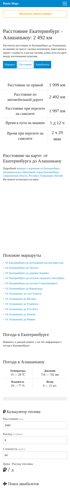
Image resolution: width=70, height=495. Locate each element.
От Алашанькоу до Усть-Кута (21, 309)
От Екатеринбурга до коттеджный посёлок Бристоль (34, 262)
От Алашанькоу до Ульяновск (21, 304)
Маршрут (10, 64)
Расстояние (25, 64)
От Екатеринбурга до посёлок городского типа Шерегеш (36, 278)
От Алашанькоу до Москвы (20, 298)
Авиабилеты (42, 64)
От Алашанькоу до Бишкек (20, 319)
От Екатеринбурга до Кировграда (23, 288)
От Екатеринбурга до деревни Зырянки (27, 273)
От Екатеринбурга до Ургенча (21, 267)
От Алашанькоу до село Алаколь (23, 293)
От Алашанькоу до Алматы (20, 314)
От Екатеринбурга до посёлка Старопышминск (31, 283)
